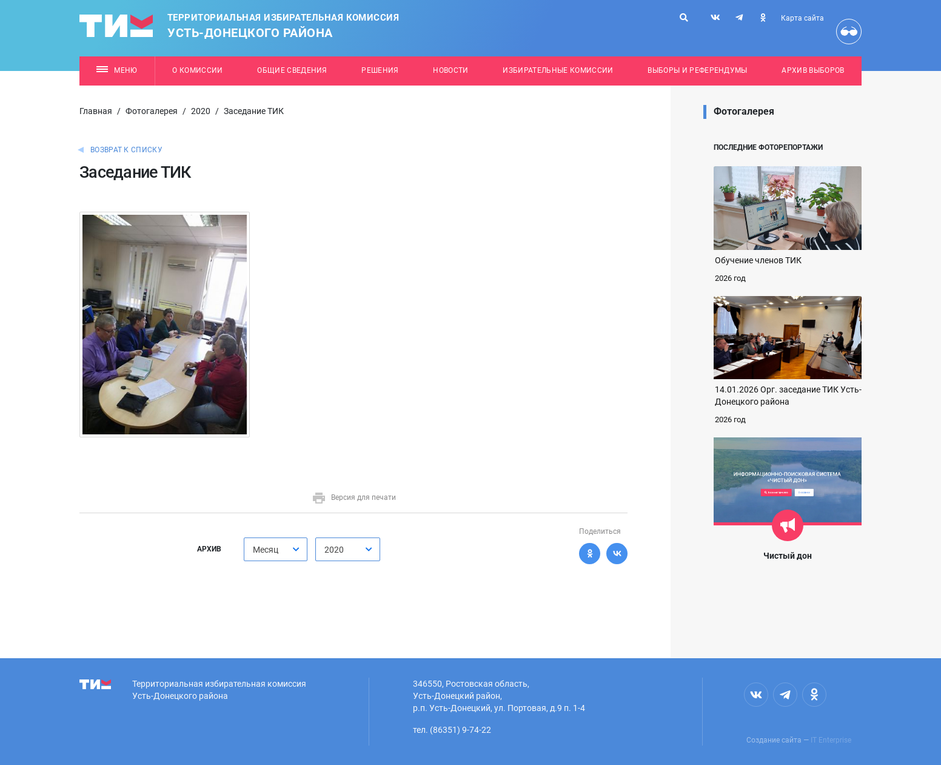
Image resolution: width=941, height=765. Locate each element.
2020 (200, 111)
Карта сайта (802, 18)
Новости (450, 70)
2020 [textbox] (334, 549)
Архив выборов (813, 70)
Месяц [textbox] (265, 549)
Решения (379, 70)
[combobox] (275, 549)
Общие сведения (292, 70)
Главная (95, 111)
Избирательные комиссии (558, 70)
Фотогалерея (152, 111)
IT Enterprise (831, 740)
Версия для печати (354, 497)
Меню (116, 70)
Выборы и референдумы (698, 70)
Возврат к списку (126, 150)
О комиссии (197, 70)
